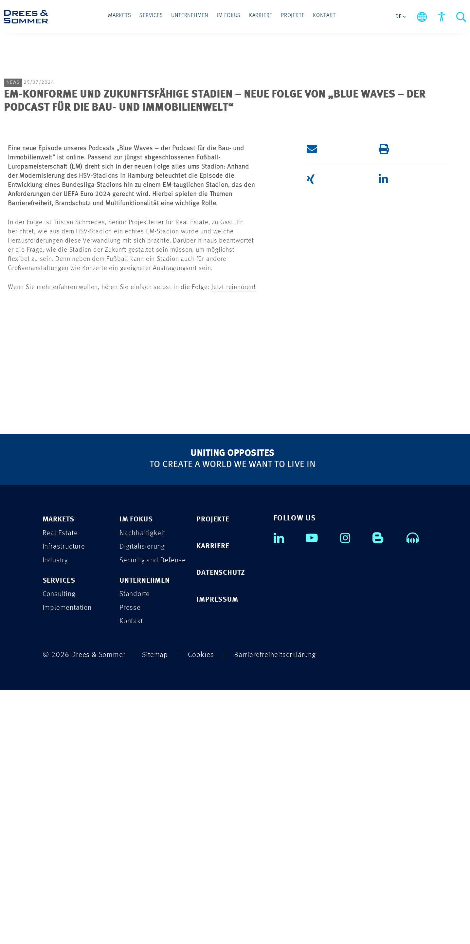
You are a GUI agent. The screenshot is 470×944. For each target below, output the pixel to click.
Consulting (60, 848)
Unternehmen (190, 17)
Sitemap (155, 909)
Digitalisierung (142, 800)
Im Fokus (229, 17)
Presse (130, 862)
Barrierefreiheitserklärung (276, 909)
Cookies (202, 909)
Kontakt (320, 17)
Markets (123, 17)
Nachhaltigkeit (142, 786)
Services (153, 17)
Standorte (135, 848)
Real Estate (61, 786)
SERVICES (60, 834)
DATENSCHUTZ (222, 826)
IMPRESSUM (218, 853)
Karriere (259, 17)
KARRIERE (213, 800)
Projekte (290, 17)
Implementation (68, 862)
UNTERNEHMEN (146, 834)
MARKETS (60, 773)
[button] (333, 402)
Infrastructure (65, 800)
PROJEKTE (213, 773)
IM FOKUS (136, 773)
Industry (56, 814)
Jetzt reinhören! (233, 540)
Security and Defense (153, 814)
